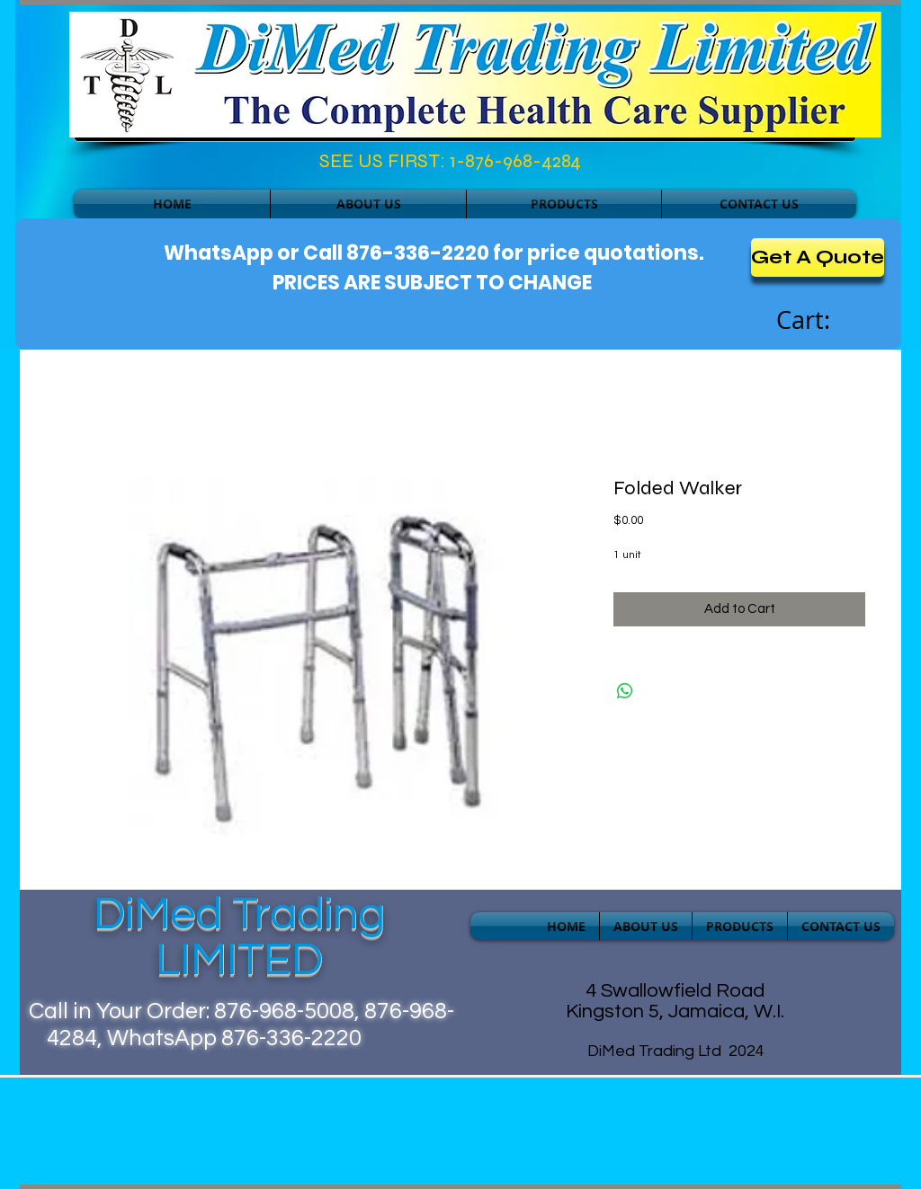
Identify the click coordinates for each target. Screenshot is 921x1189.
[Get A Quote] (817, 257)
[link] (823, 320)
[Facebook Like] (151, 165)
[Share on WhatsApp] (625, 691)
